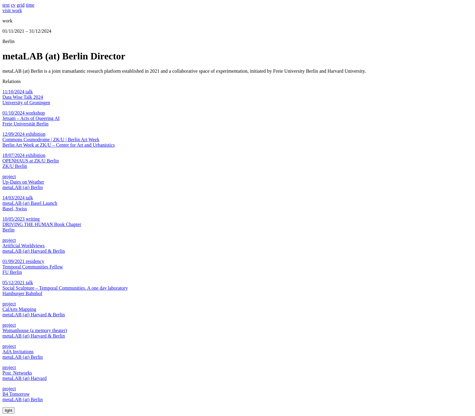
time (30, 5)
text (6, 5)
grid (21, 5)
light (8, 410)
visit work (12, 10)
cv (13, 5)
